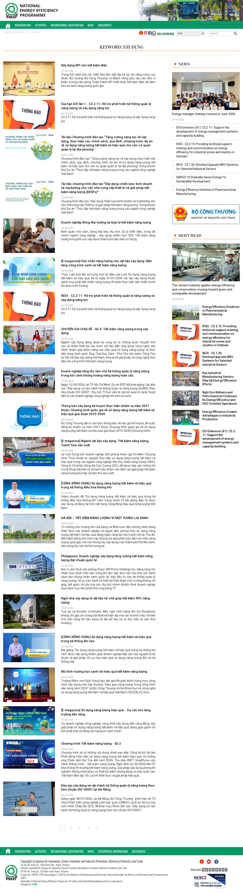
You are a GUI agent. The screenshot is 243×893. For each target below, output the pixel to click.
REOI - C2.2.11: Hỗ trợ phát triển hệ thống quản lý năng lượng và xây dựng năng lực (108, 298)
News (91, 25)
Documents (105, 25)
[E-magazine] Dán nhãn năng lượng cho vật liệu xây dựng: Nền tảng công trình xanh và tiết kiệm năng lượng (106, 263)
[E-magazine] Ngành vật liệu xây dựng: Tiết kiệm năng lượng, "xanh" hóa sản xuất (105, 443)
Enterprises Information (113, 851)
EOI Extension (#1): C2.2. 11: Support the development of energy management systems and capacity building (207, 131)
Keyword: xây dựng (121, 47)
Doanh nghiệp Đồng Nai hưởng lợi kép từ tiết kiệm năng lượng (106, 222)
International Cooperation (67, 25)
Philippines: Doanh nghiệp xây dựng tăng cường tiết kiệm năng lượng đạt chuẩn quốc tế (107, 558)
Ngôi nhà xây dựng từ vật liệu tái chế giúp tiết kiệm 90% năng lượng (105, 600)
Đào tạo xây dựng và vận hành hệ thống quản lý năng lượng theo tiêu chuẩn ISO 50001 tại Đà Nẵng (108, 788)
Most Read (189, 235)
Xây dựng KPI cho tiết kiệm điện (84, 65)
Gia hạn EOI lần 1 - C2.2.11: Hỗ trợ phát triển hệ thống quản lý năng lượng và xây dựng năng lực (106, 106)
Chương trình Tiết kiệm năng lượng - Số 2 (91, 743)
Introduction (23, 25)
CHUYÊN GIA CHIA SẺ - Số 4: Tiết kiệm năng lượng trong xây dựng (104, 331)
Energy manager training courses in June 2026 (203, 114)
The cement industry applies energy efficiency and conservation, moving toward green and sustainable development (203, 289)
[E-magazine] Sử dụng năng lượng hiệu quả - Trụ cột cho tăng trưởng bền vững (106, 712)
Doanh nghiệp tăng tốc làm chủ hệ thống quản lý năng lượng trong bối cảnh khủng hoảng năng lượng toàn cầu (105, 373)
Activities (41, 25)
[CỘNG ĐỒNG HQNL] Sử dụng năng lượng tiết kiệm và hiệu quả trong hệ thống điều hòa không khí (106, 485)
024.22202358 (165, 34)
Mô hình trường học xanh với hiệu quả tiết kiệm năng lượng (104, 671)
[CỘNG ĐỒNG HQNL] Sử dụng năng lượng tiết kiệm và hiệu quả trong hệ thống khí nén (106, 639)
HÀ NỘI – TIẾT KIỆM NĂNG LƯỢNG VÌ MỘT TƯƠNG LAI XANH (104, 518)
